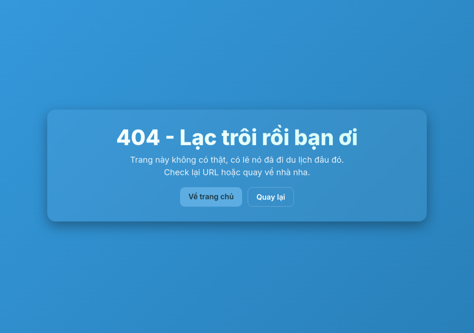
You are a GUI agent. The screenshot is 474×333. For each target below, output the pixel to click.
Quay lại (270, 197)
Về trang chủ (211, 196)
